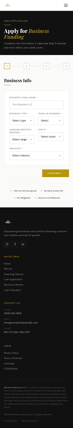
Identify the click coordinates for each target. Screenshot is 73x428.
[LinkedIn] (23, 244)
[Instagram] (7, 244)
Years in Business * (50, 113)
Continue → (56, 173)
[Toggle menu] (66, 5)
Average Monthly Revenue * (21, 131)
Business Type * (19, 113)
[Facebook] (15, 244)
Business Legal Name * (24, 97)
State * (42, 129)
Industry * (16, 148)
